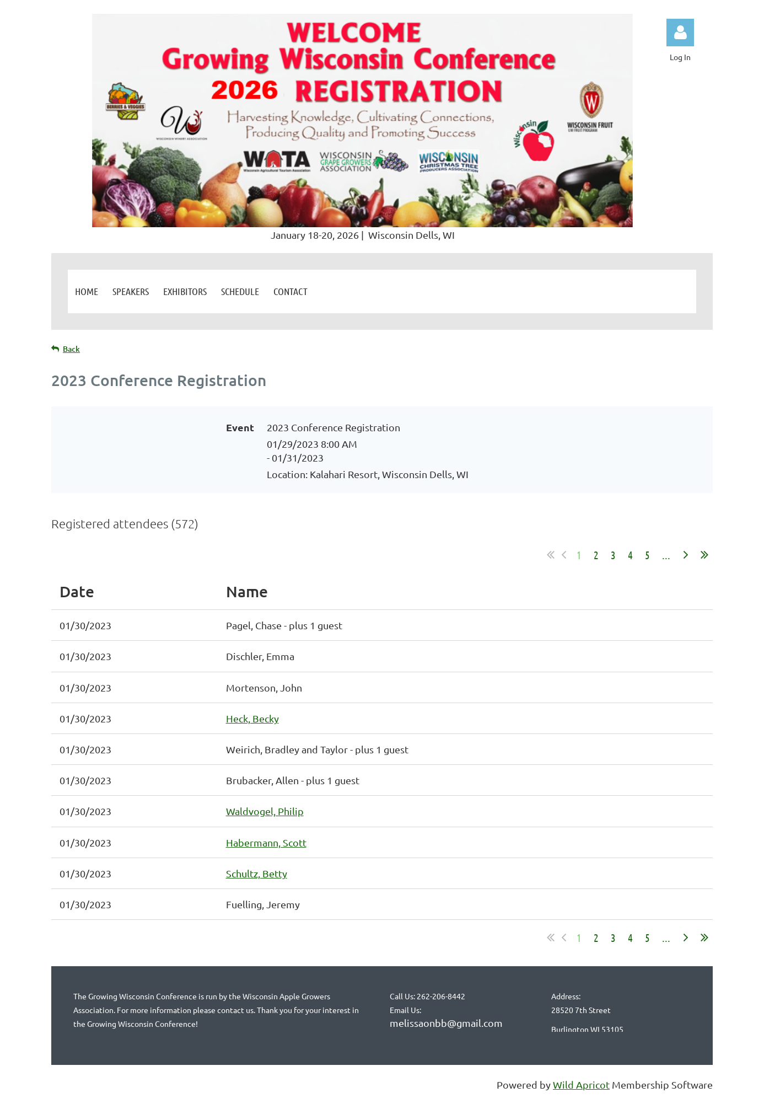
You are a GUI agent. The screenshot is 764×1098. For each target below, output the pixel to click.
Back (71, 349)
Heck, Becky (252, 718)
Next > (685, 554)
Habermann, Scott (266, 842)
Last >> (704, 554)
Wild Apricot (581, 1084)
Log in (680, 32)
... (666, 554)
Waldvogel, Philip (265, 811)
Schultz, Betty (256, 873)
